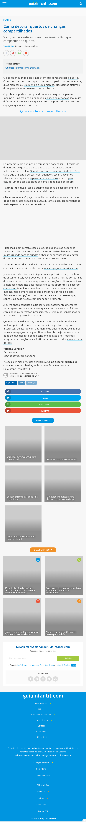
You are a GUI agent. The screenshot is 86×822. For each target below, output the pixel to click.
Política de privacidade (41, 714)
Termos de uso (41, 720)
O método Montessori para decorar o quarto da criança (60, 498)
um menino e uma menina (39, 84)
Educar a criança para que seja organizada (22, 498)
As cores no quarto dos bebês (62, 459)
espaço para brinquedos (44, 178)
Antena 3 (41, 791)
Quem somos (41, 703)
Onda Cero (41, 804)
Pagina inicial (11, 382)
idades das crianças (57, 98)
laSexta (41, 798)
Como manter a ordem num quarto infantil (21, 537)
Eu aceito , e (40, 665)
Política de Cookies (63, 665)
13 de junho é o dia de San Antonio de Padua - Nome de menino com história (20, 590)
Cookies (41, 709)
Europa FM (43, 811)
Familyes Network (41, 762)
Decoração (61, 365)
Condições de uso (47, 665)
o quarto (73, 77)
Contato (41, 725)
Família (7, 20)
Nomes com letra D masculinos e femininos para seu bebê (22, 633)
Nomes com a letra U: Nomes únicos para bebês (61, 633)
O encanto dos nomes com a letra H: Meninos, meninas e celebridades (63, 590)
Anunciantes (41, 731)
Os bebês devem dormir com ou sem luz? (21, 458)
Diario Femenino (43, 775)
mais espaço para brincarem (61, 268)
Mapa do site (43, 737)
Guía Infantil (41, 769)
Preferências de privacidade (28, 665)
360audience (50, 818)
